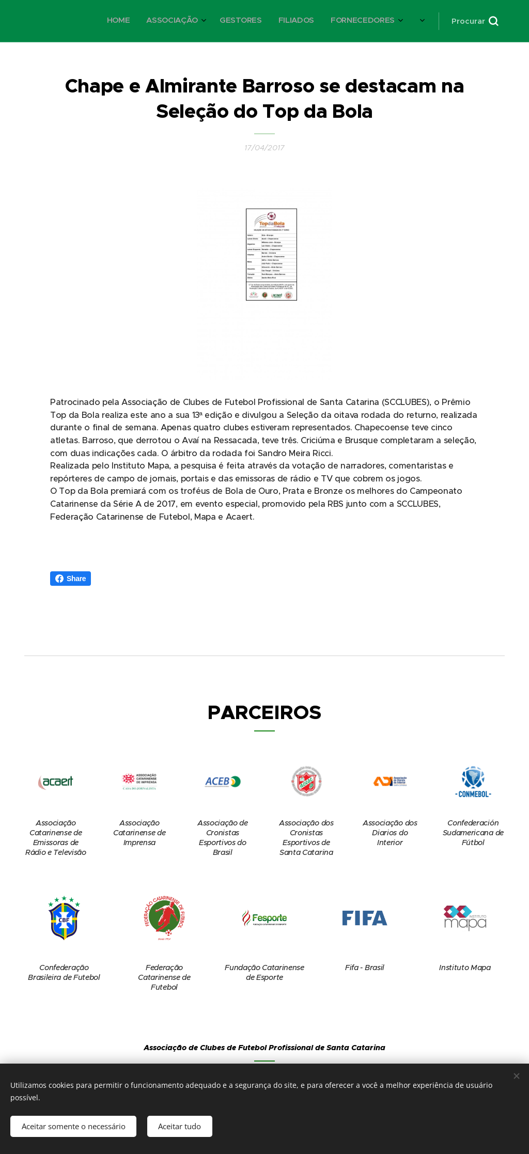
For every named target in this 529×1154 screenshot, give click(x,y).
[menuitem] (223, 21)
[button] (475, 21)
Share (70, 578)
